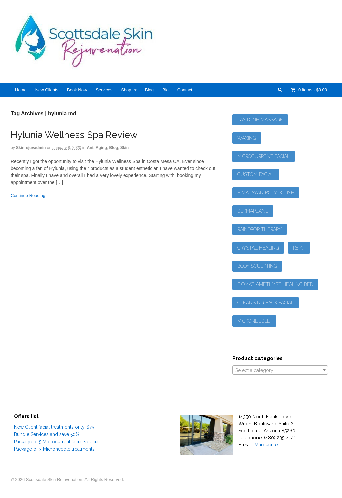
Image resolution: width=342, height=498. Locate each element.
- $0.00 (312, 89)
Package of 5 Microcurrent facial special (57, 441)
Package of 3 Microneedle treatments (54, 449)
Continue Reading (28, 195)
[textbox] (280, 370)
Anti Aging (97, 147)
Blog (149, 89)
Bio (165, 89)
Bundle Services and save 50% (46, 434)
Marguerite (266, 444)
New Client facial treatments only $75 (54, 427)
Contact (184, 89)
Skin (124, 147)
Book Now (77, 89)
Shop (126, 89)
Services (104, 89)
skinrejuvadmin (31, 147)
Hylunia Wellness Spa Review (74, 134)
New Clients (46, 89)
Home (21, 89)
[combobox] (280, 370)
